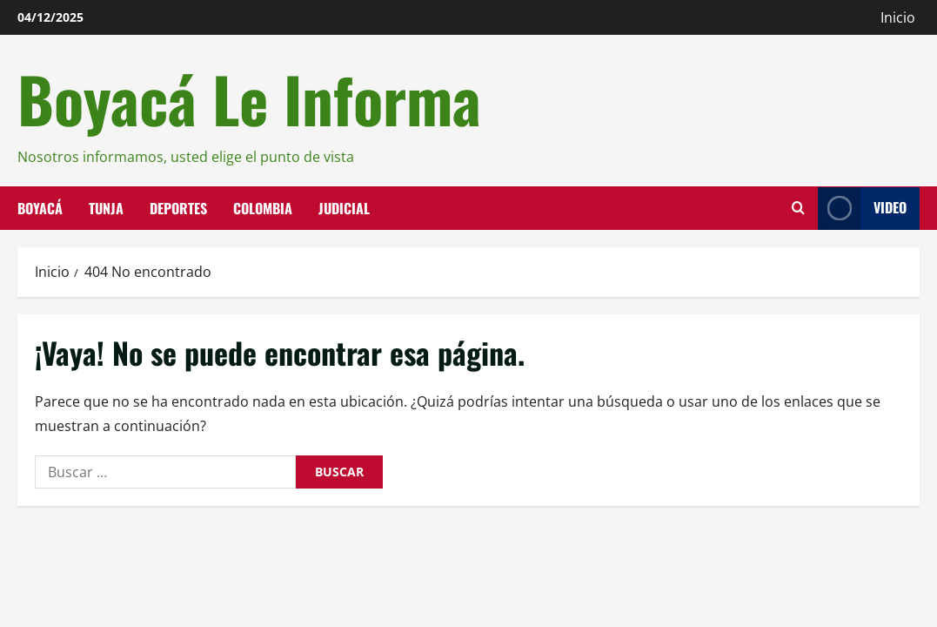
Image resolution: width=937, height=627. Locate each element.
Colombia (262, 207)
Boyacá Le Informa (249, 98)
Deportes (178, 207)
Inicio (897, 17)
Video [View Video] (862, 207)
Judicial (344, 207)
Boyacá (40, 207)
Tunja (106, 207)
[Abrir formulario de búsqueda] (798, 208)
